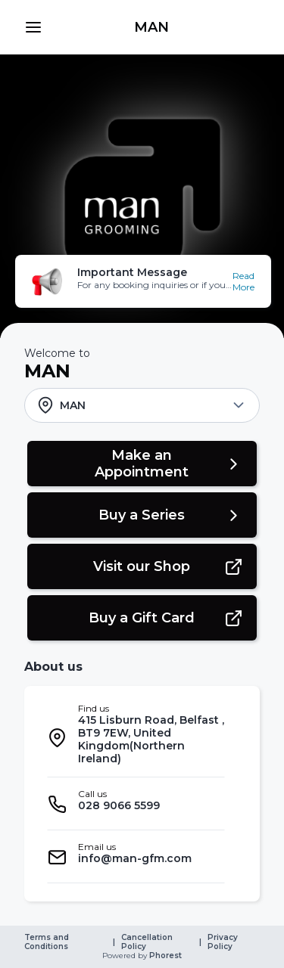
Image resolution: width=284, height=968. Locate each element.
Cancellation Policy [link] (148, 942)
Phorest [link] (164, 955)
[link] (151, 27)
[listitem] (136, 737)
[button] (33, 27)
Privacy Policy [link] (224, 942)
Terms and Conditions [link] (47, 942)
